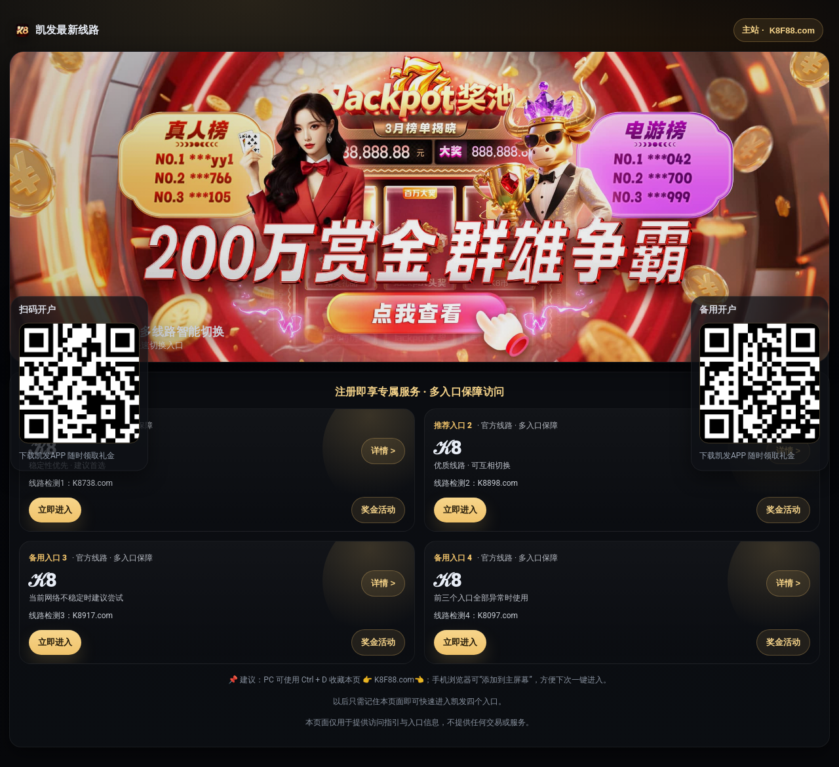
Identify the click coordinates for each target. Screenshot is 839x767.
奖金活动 (378, 510)
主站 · (778, 30)
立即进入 (55, 510)
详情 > (383, 451)
